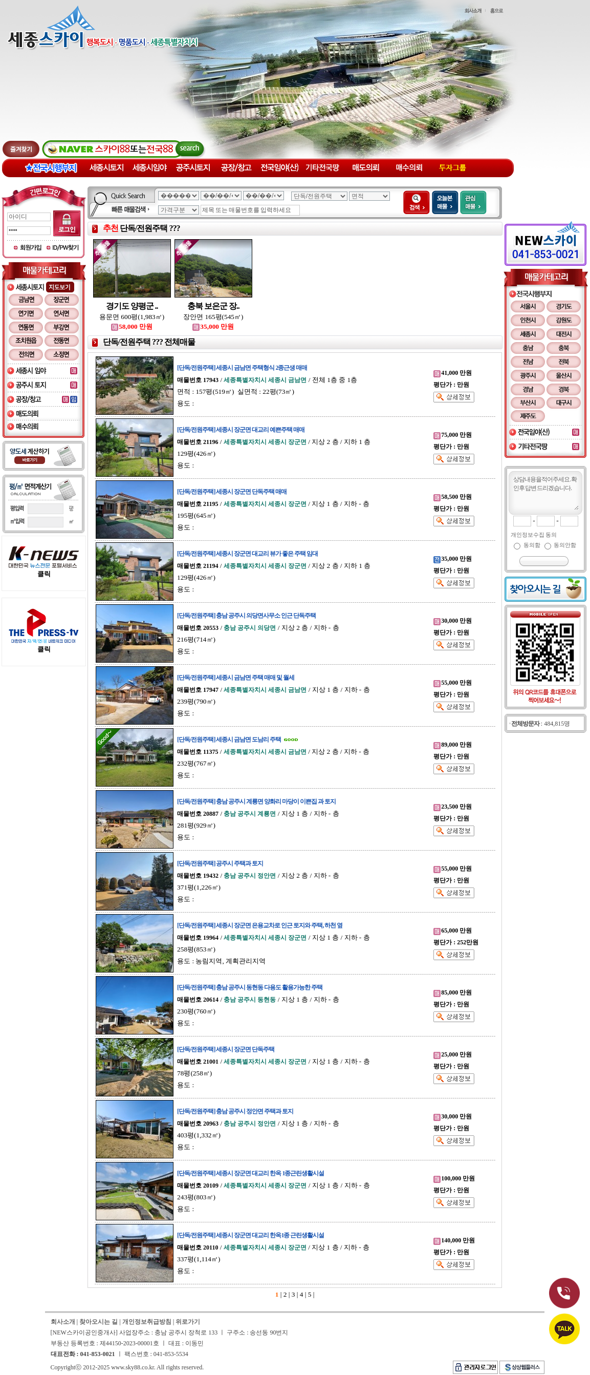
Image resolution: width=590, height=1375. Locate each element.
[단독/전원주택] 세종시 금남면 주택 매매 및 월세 (235, 677)
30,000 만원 (452, 620)
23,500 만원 (452, 806)
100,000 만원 (454, 1178)
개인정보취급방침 (146, 1321)
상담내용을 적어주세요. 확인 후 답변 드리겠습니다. (545, 492)
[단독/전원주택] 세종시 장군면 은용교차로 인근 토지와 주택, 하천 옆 (259, 925)
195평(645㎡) (196, 515)
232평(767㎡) (196, 763)
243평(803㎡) (196, 1197)
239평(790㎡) (196, 701)
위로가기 (188, 1321)
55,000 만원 (452, 682)
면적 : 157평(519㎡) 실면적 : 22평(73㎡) (235, 391)
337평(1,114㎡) (198, 1259)
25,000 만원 (452, 1054)
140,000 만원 (454, 1240)
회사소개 (63, 1321)
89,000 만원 (452, 744)
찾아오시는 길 (98, 1321)
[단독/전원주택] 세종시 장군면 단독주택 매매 (232, 491)
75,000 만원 (452, 434)
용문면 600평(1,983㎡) (131, 317)
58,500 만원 (452, 496)
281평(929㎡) (196, 825)
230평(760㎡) (196, 1011)
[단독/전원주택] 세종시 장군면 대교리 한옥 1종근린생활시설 (250, 1173)
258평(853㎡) (196, 949)
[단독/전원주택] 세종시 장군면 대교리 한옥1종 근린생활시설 (250, 1235)
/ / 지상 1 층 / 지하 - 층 (273, 503)
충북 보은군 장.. (213, 306)
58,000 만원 (131, 326)
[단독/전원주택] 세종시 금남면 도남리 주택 (229, 739)
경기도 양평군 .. (132, 306)
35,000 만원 (213, 326)
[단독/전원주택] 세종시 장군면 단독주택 (225, 1049)
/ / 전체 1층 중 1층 (267, 380)
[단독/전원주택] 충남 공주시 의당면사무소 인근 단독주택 (246, 615)
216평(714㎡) (196, 639)
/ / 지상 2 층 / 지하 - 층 (258, 627)
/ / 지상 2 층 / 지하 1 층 (273, 442)
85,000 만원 (452, 992)
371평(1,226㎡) (199, 887)
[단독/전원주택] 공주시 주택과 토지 (220, 863)
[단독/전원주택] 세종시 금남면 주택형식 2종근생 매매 (242, 367)
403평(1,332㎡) (199, 1135)
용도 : (185, 403)
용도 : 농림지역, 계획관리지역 (221, 961)
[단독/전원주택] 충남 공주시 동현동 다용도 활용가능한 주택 (249, 987)
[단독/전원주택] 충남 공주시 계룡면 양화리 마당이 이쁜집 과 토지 (256, 801)
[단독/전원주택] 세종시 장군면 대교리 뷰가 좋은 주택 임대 (247, 553)
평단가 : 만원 (451, 384)
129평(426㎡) (196, 453)
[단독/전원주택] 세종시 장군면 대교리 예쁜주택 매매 (240, 429)
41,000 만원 (452, 372)
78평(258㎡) (194, 1073)
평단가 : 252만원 (455, 942)
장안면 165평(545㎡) (213, 317)
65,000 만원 (452, 930)
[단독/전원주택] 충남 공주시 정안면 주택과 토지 (235, 1111)
